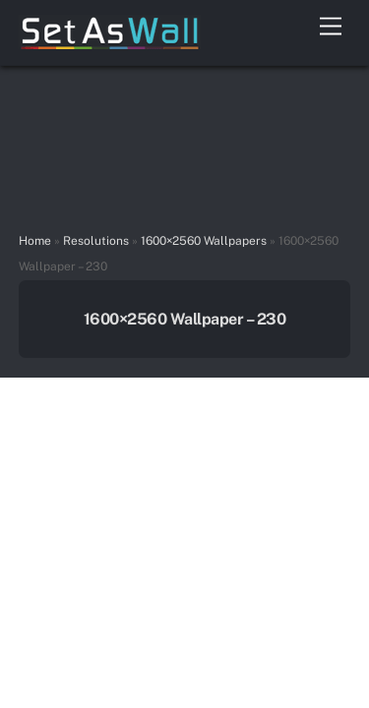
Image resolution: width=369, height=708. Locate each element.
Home (35, 241)
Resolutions (96, 241)
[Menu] (330, 27)
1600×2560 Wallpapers (204, 241)
